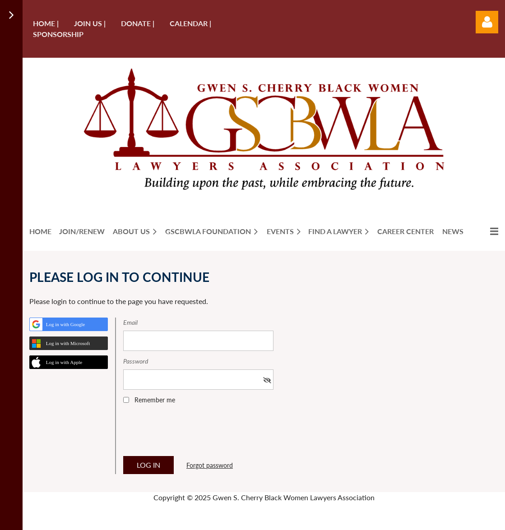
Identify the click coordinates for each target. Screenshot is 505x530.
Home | (46, 23)
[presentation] (191, 433)
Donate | (137, 23)
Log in (487, 22)
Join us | (90, 23)
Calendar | (190, 23)
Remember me (154, 400)
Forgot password (209, 465)
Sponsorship (58, 34)
